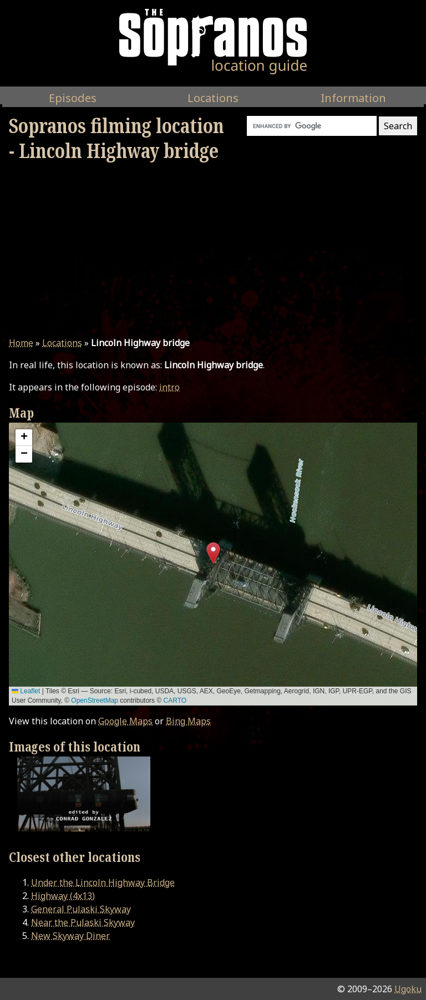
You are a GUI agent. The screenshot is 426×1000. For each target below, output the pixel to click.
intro (169, 387)
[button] (213, 553)
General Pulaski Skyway (81, 909)
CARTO (175, 700)
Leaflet (26, 691)
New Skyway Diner (70, 936)
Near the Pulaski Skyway (83, 922)
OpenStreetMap (94, 700)
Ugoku (408, 989)
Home (21, 343)
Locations (62, 343)
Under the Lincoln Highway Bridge (103, 882)
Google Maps (125, 721)
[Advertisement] (213, 249)
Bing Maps (188, 721)
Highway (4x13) (63, 896)
